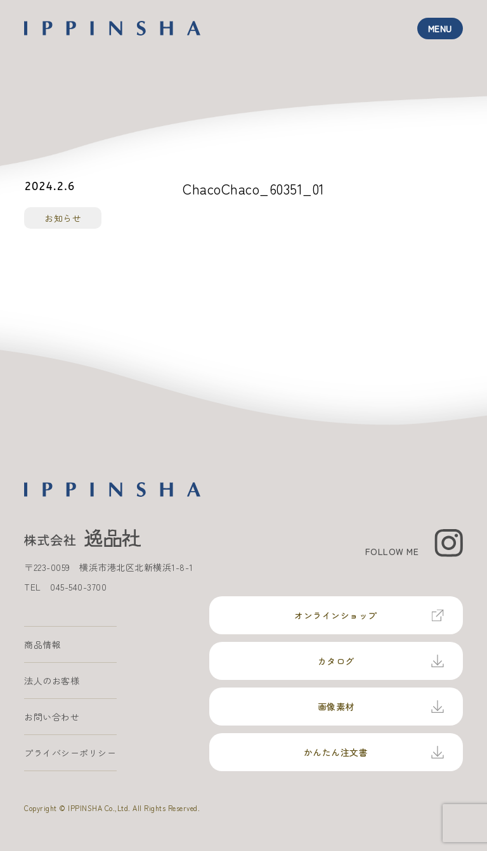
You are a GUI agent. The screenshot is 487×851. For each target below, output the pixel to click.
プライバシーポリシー (70, 752)
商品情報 (42, 644)
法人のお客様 (51, 680)
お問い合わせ (51, 716)
